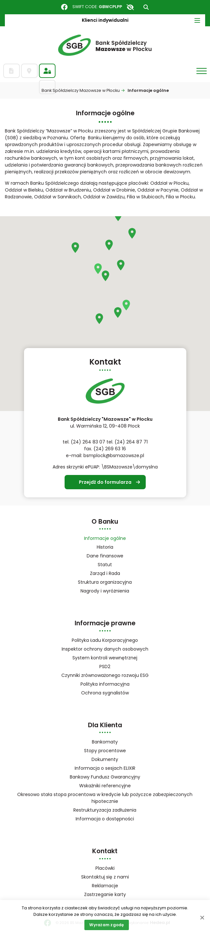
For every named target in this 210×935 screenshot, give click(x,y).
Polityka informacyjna (105, 684)
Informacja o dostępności (105, 819)
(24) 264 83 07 (88, 442)
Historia (105, 547)
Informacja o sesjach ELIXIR (105, 768)
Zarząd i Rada (105, 573)
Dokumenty (105, 759)
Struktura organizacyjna (113, 582)
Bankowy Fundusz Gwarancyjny (113, 777)
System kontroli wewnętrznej (104, 657)
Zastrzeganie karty (105, 894)
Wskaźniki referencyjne (105, 785)
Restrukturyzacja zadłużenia (104, 810)
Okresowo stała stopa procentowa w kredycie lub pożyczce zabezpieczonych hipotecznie (104, 797)
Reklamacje (105, 885)
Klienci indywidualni (105, 20)
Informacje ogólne (105, 538)
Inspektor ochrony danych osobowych (105, 649)
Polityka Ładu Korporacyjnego (105, 640)
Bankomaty (105, 742)
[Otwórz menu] (201, 71)
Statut (113, 565)
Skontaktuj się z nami (105, 877)
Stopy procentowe (105, 750)
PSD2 (104, 666)
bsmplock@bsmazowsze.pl (113, 455)
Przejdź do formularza (105, 482)
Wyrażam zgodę (106, 925)
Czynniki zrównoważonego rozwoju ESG (105, 675)
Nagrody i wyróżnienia (104, 591)
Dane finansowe (105, 556)
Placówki (105, 868)
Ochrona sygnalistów (105, 693)
